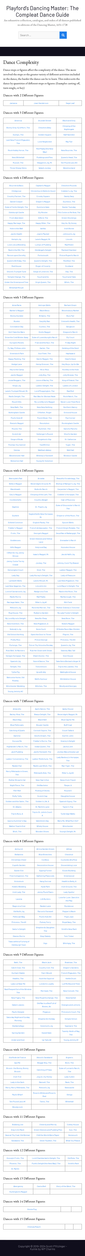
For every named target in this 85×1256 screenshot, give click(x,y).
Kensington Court (15, 570)
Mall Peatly (41, 597)
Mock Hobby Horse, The (18, 150)
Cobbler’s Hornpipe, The (68, 494)
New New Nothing (44, 407)
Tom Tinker (69, 936)
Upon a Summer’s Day (17, 821)
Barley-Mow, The (17, 714)
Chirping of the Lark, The (41, 494)
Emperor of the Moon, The (68, 515)
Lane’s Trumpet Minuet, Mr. (16, 391)
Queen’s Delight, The (43, 261)
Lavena (19, 899)
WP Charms (48, 1249)
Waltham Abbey (44, 450)
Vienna (17, 450)
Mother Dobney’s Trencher (68, 607)
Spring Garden (18, 1033)
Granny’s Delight (68, 741)
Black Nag (17, 719)
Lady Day (15, 575)
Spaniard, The (71, 1026)
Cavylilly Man (44, 321)
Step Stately (45, 936)
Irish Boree (69, 228)
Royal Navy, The (69, 922)
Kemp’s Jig (16, 239)
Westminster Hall (16, 455)
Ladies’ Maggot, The (68, 570)
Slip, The (69, 271)
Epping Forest (45, 870)
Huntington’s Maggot (18, 1192)
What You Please (73, 1140)
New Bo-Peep (41, 618)
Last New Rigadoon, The (68, 581)
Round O (68, 790)
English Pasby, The (41, 522)
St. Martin (15, 1169)
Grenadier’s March (68, 540)
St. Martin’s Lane (42, 807)
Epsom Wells (68, 522)
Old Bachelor (42, 785)
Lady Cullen (69, 1077)
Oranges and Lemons (70, 1005)
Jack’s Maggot (17, 375)
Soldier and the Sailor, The (17, 801)
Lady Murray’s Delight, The (41, 575)
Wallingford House (68, 672)
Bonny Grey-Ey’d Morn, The (18, 127)
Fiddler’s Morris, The (42, 741)
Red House (16, 266)
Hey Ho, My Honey (69, 223)
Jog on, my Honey (44, 1077)
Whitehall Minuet (16, 287)
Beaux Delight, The (42, 714)
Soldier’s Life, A (42, 801)
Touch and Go (43, 277)
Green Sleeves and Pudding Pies (48, 1130)
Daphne (15, 507)
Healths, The (18, 978)
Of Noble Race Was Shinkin (68, 629)
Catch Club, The (18, 967)
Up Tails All (46, 1040)
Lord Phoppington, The (45, 391)
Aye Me (17, 1063)
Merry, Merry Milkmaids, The (17, 1087)
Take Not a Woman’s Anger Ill (68, 661)
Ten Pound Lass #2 (69, 162)
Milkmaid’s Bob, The (42, 773)
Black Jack (46, 962)
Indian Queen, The (42, 746)
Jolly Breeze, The (70, 375)
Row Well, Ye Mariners (15, 650)
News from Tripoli (68, 780)
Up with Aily (41, 672)
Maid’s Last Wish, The (42, 766)
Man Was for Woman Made (44, 396)
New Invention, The (15, 623)
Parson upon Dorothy (16, 255)
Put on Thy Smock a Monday (41, 645)
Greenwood (69, 876)
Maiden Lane (45, 906)
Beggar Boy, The (44, 1063)
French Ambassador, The (41, 528)
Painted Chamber (69, 250)
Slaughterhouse (68, 796)
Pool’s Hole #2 (45, 917)
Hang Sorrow (45, 881)
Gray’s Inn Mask (17, 1130)
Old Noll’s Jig (18, 911)
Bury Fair (70, 316)
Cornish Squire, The (42, 730)
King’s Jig (17, 385)
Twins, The (44, 1101)
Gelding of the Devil (70, 348)
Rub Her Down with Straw (41, 650)
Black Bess (45, 310)
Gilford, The (43, 218)
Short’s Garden (70, 434)
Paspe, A (68, 785)
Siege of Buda (17, 439)
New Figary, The (18, 998)
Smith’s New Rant (69, 929)
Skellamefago (18, 1026)
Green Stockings (69, 218)
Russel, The (18, 162)
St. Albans (17, 807)
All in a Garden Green (45, 849)
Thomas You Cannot (16, 445)
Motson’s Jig (44, 1087)
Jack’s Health (16, 234)
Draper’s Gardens (71, 967)
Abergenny (18, 1186)
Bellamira (19, 854)
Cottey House (73, 1124)
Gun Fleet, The (44, 353)
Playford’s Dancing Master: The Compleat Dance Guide (42, 11)
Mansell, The (44, 1082)
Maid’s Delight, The (17, 396)
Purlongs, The (15, 645)
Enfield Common (15, 522)
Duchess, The (69, 201)
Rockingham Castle (70, 423)
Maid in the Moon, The (68, 591)
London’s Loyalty (46, 984)
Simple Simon (71, 1019)
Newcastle (69, 1087)
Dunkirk (15, 515)
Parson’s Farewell (45, 911)
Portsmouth (43, 255)
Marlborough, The (68, 597)
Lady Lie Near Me (18, 984)
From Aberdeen (16, 218)
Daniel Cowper (16, 201)
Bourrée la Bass (16, 185)
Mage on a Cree (18, 906)
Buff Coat (68, 725)
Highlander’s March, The (17, 746)
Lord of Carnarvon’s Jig (15, 591)
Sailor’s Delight (18, 929)
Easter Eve (19, 870)
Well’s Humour (41, 679)
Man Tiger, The (68, 766)
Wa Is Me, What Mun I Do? (67, 821)
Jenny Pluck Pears (45, 892)
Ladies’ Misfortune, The (42, 759)
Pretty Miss (15, 640)
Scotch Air (16, 434)
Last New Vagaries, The (15, 586)
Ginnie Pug (32, 1209)
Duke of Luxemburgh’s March (44, 337)
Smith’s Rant (73, 1163)
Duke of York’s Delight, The (16, 207)
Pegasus (46, 1012)
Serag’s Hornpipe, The (15, 656)
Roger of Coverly (43, 266)
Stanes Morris (19, 936)
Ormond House (70, 412)
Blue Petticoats (17, 725)
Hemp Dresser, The (44, 364)
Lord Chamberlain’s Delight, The (46, 1158)
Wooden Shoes (42, 831)
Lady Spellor (69, 892)
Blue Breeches (45, 854)
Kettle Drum (71, 978)
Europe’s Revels (17, 342)
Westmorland (69, 168)
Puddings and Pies (45, 157)
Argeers (69, 1057)
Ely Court (70, 337)
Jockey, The (41, 563)
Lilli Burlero (45, 899)
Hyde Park (45, 886)
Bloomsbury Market (70, 310)
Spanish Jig (15, 661)
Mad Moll (70, 391)
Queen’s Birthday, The (16, 261)
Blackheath (15, 489)
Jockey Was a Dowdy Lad (68, 752)
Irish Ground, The (69, 886)
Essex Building (68, 870)
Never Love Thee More (70, 402)
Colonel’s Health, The (70, 321)
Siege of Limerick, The (43, 271)
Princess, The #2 (67, 640)
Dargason (70, 326)
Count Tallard (68, 730)
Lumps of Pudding (43, 245)
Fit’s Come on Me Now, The (69, 212)
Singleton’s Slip (44, 439)
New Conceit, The (71, 991)
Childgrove (16, 191)
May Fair (69, 141)
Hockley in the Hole (70, 369)
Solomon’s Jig (46, 1026)
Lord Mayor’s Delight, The (68, 586)
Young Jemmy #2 (15, 691)
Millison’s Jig (15, 607)
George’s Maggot (41, 533)
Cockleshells (15, 500)
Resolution (44, 423)
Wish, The (17, 831)
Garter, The (45, 348)
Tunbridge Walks (68, 814)
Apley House (67, 709)
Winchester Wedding (15, 686)
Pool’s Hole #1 (17, 418)
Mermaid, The (46, 991)
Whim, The (69, 282)
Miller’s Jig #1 (41, 602)
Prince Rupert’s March (69, 255)
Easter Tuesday (69, 207)
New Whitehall (18, 157)
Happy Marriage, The (16, 223)
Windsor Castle (70, 455)
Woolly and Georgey (68, 686)
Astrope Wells (44, 305)
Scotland (69, 266)
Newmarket (71, 998)
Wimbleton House (68, 679)
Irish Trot (17, 1077)
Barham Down (70, 305)
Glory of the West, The (65, 1186)
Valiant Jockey (45, 168)
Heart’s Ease (70, 359)
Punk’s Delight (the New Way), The (46, 1163)
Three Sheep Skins (18, 168)
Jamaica (13, 103)
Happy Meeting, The (16, 359)
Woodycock (17, 1107)
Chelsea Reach (34, 1227)
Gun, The (73, 1130)
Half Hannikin (69, 134)
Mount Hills (16, 402)
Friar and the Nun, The (44, 342)
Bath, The (18, 962)
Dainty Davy (69, 196)
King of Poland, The (70, 380)
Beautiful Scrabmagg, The (68, 478)
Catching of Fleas (44, 1070)
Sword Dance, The (41, 661)
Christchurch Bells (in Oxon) (43, 191)
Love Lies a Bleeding (16, 245)
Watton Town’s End (17, 826)
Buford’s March (41, 489)
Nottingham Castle (17, 412)
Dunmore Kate (43, 207)
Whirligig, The (69, 943)
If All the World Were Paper (48, 1135)
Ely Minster (43, 212)
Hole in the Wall (16, 228)
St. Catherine (70, 439)
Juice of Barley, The (44, 380)
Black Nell (42, 719)
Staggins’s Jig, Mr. (45, 162)
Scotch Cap (42, 796)
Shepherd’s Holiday (46, 1019)
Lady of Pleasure (68, 575)
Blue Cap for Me (68, 719)
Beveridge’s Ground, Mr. (41, 484)
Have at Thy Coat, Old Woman (17, 1135)
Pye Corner (70, 418)
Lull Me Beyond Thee (71, 984)
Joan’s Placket (43, 234)
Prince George (41, 640)
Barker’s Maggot (17, 310)
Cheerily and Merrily (48, 1124)
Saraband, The (17, 1140)
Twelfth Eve (45, 445)
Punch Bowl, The (44, 418)
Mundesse (69, 906)
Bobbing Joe (17, 1124)
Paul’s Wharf (17, 1094)
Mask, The (69, 1082)
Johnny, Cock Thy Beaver (68, 563)
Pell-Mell (17, 790)
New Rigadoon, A (41, 623)
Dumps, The (18, 134)
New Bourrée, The (69, 150)
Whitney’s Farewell (44, 455)
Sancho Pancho (70, 429)
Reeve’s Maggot (17, 423)
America (18, 120)
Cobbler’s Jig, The (69, 191)
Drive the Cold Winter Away (16, 337)
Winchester (68, 826)
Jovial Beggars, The (16, 380)
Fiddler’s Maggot (15, 528)
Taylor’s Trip (68, 807)
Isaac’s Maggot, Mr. (41, 554)
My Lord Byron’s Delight (15, 618)
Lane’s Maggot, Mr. (43, 239)
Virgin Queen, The (43, 282)
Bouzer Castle (42, 725)
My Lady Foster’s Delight (68, 613)
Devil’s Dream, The (42, 736)
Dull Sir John (67, 736)
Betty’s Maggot (15, 484)
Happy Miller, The (43, 223)
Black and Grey (69, 120)
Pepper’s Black (68, 911)
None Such (41, 629)
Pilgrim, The (68, 634)
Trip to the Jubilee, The (68, 666)
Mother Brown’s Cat (17, 780)
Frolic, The (15, 533)
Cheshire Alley (44, 127)
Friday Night (70, 342)
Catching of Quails (17, 730)
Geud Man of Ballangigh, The (68, 533)
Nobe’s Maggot (68, 623)
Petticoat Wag (19, 917)
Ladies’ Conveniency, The (17, 759)
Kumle (33, 1249)
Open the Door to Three (41, 634)
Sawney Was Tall (68, 650)
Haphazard (70, 353)
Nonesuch (73, 1135)
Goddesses (15, 540)
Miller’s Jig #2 (68, 773)
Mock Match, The (70, 396)
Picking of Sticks (42, 790)
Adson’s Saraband (44, 1057)
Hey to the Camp (17, 369)
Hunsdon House (68, 547)
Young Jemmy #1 (71, 1040)
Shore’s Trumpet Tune (16, 271)
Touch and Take (69, 277)
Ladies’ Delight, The (44, 385)
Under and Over (18, 1040)
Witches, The (41, 686)
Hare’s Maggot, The (44, 359)
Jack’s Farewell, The (42, 752)
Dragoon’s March (70, 332)
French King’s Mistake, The (68, 528)
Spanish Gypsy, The (67, 801)
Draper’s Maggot (43, 201)
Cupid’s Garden (18, 865)
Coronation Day (16, 326)
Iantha (43, 228)
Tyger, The (70, 445)
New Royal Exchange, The (46, 998)
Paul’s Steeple (18, 1012)
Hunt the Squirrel (46, 978)
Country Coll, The (46, 967)
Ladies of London (70, 385)
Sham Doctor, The (41, 656)
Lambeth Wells (15, 581)
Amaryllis (17, 709)
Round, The (17, 429)
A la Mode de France (17, 1057)
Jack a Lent (68, 746)
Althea (69, 849)
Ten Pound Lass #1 (17, 1101)
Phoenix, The (15, 1163)
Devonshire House (45, 865)
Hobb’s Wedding (19, 886)
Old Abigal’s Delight (43, 250)
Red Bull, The (69, 261)
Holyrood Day (41, 547)
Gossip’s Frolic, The (15, 1158)
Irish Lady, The (19, 892)
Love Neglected (45, 141)
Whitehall (69, 1101)
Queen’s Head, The (69, 157)
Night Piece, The (17, 785)
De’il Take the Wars (17, 332)
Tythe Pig (15, 672)
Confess (45, 860)
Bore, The (69, 1063)
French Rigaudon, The (71, 973)
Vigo (45, 943)
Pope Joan (69, 917)
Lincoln (69, 239)
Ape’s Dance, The (42, 709)
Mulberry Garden (41, 613)
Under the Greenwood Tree (16, 282)
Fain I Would (46, 973)
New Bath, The (16, 407)
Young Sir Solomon (44, 461)
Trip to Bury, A (17, 814)
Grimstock (19, 881)
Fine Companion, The (19, 876)
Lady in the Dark (17, 1082)
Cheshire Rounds (69, 185)
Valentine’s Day (42, 821)
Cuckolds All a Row (69, 860)
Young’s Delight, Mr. (68, 831)
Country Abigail (41, 500)
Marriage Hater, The (15, 602)
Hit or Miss (44, 369)
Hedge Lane (16, 364)
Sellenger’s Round (44, 434)
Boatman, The (71, 962)
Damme (17, 736)
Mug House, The (15, 613)
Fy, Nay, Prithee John (17, 348)
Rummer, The (45, 429)
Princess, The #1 (19, 922)
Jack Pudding (17, 752)
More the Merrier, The (41, 607)
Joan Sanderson (41, 103)
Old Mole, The (73, 1158)
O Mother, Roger (45, 412)
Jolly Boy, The (44, 375)
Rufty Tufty (17, 796)
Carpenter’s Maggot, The (68, 489)
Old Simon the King (15, 634)
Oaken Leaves (18, 1005)
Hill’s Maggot (15, 547)
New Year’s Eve (42, 780)
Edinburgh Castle (16, 212)
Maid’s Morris (15, 597)
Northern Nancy (70, 407)
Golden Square (44, 134)
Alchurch (19, 849)
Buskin (17, 321)
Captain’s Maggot (43, 185)
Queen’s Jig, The (68, 645)
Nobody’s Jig (15, 629)
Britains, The (44, 316)
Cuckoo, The (44, 326)
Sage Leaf (70, 103)
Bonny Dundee (16, 316)
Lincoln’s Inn (40, 586)
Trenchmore (41, 666)
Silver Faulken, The (48, 1140)
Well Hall (70, 450)
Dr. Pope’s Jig (41, 507)
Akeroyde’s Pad (15, 478)
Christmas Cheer (18, 860)
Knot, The (41, 570)
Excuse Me (17, 741)
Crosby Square (43, 196)
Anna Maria (16, 305)
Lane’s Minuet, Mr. (41, 581)
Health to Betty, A (69, 881)
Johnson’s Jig (69, 234)
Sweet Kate (46, 1033)
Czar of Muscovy (68, 500)
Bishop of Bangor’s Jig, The (68, 484)
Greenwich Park (17, 353)
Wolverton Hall (16, 461)
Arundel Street (44, 120)
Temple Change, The (16, 277)
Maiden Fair (17, 766)
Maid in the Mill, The (16, 250)
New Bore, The (68, 618)
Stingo (69, 1094)
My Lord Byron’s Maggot (44, 402)
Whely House (42, 826)
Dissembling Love (69, 865)
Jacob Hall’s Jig (68, 554)
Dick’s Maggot (44, 332)
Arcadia (41, 478)
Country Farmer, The (16, 196)
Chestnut (69, 854)
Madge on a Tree (41, 591)
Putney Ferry (45, 922)
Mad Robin (69, 245)
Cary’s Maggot (15, 494)
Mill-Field (68, 602)
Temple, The (15, 666)
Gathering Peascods (45, 876)
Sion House (68, 656)
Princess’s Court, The (70, 1012)
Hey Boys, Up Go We (70, 364)
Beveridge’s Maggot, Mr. (68, 714)
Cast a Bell (41, 1186)
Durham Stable (18, 973)
